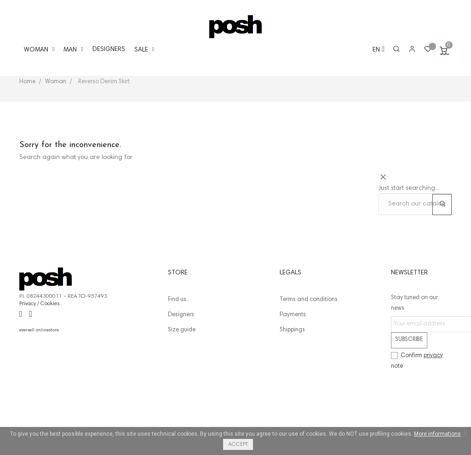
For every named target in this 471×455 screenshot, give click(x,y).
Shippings (292, 383)
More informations (437, 434)
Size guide (181, 383)
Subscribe (409, 393)
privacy (433, 409)
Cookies (50, 356)
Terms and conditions (309, 353)
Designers (181, 368)
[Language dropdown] (374, 50)
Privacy (27, 356)
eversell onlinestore (39, 383)
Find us (177, 353)
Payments (293, 368)
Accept (238, 444)
